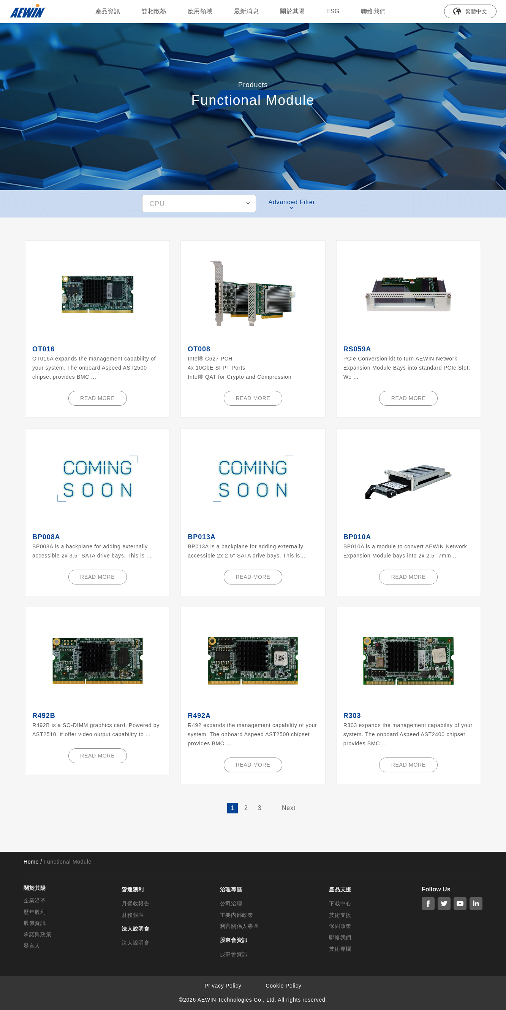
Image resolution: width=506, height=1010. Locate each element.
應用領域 (200, 11)
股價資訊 (35, 923)
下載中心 (340, 903)
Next (289, 808)
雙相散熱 (153, 11)
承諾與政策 (38, 934)
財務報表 (133, 915)
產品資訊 (107, 11)
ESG (333, 11)
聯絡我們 (373, 11)
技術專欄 (340, 949)
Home (31, 862)
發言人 (32, 946)
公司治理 (231, 903)
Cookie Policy (284, 986)
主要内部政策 (236, 915)
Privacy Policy (223, 986)
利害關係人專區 (239, 926)
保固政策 (340, 926)
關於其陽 (292, 11)
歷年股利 (35, 912)
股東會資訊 (234, 954)
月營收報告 (136, 903)
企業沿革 (35, 900)
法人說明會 (136, 943)
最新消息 (246, 11)
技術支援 (340, 915)
